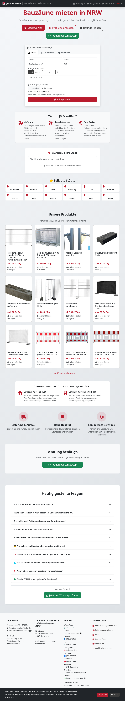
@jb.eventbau (70, 650)
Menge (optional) (35, 68)
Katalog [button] (78, 3)
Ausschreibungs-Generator (105, 625)
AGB (96, 634)
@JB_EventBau (71, 667)
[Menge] (51, 72)
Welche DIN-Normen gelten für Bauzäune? (35, 579)
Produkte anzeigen (61, 27)
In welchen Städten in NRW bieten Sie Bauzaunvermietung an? (43, 512)
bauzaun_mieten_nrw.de (75, 678)
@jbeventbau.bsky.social (75, 672)
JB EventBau (70, 639)
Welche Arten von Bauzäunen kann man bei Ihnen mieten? (41, 537)
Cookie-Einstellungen (102, 648)
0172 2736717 (70, 627)
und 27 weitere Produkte (62, 373)
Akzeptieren (102, 695)
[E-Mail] (80, 59)
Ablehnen (115, 695)
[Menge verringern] (44, 72)
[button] (119, 3)
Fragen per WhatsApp (62, 35)
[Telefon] (45, 64)
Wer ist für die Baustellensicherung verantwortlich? (39, 562)
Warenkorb (108, 3)
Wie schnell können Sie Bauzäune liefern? (33, 504)
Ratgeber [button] (93, 3)
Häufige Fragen (90, 27)
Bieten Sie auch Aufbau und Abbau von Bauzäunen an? (40, 521)
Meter (37, 72)
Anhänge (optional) (38, 84)
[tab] (32, 52)
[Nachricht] (62, 79)
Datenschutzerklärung (103, 630)
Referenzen (98, 643)
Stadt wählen (33, 27)
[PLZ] (80, 64)
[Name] (45, 59)
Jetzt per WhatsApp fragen (62, 595)
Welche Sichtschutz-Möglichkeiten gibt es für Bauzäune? (42, 554)
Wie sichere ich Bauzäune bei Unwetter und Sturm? (39, 546)
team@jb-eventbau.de (73, 633)
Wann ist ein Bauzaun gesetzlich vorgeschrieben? (38, 571)
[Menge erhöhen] (57, 72)
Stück (31, 72)
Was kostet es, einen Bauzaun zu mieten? (33, 529)
